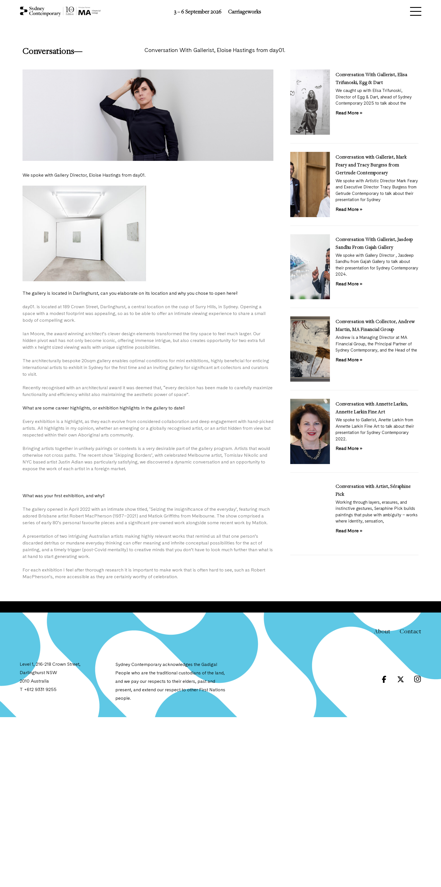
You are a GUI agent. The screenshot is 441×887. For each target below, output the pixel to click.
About (382, 631)
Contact (410, 631)
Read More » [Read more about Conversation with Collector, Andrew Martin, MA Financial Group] (349, 360)
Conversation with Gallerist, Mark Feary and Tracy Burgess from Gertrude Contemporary (371, 165)
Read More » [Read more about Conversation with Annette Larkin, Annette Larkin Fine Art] (349, 449)
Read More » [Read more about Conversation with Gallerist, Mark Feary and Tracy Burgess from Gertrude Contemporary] (349, 210)
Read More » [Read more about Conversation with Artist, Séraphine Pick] (349, 531)
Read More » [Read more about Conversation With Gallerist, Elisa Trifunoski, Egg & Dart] (349, 113)
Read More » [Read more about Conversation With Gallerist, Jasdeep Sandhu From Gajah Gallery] (349, 284)
